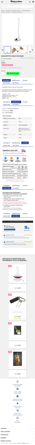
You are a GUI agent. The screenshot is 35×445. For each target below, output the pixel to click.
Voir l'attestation (9, 229)
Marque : (4, 108)
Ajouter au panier (13, 73)
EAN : (3, 112)
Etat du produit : (6, 110)
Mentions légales (22, 443)
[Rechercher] (17, 6)
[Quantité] (2, 73)
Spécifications (16, 80)
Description (6, 80)
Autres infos (6, 83)
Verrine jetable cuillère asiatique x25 (17, 340)
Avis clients (15, 83)
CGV (28, 443)
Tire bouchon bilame (17, 312)
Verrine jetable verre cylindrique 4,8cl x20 (17, 370)
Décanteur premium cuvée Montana (17, 283)
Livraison (24, 80)
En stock (3, 58)
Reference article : (24, 58)
